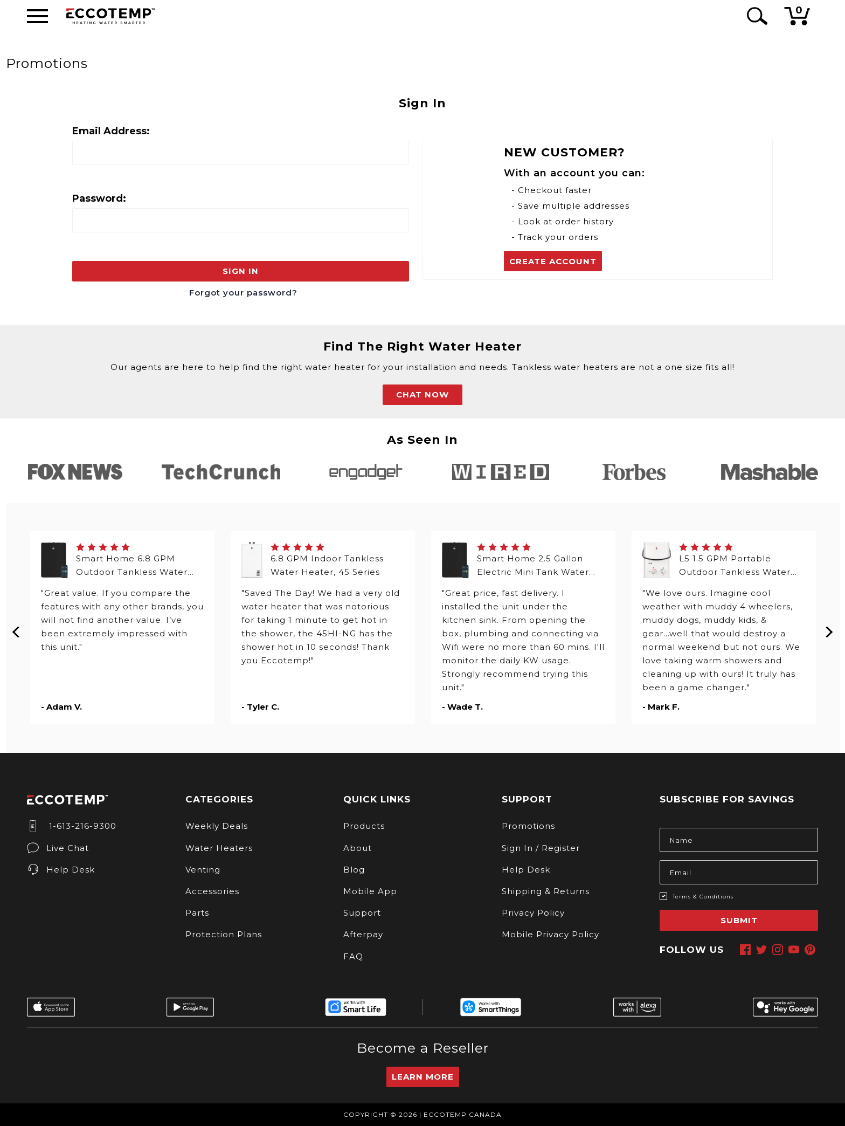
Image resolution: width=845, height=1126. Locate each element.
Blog (354, 869)
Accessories (212, 891)
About (357, 848)
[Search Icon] (755, 16)
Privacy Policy (533, 913)
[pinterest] (810, 950)
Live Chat (58, 848)
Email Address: (111, 131)
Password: (99, 198)
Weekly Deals (216, 826)
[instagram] (778, 950)
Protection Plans (223, 934)
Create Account (553, 261)
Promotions (528, 826)
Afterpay (363, 934)
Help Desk (61, 869)
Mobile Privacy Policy (550, 934)
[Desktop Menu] (37, 16)
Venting (202, 869)
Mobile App (370, 891)
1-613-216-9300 (71, 826)
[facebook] (745, 950)
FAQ (353, 956)
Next (829, 628)
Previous (17, 628)
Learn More (423, 1077)
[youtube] (794, 950)
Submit (739, 920)
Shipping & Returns (546, 891)
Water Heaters (219, 848)
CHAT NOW (422, 394)
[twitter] (761, 950)
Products (364, 826)
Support (362, 913)
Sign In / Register (541, 848)
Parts (197, 913)
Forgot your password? (243, 292)
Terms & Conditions (703, 896)
